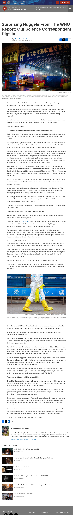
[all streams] (70, 8)
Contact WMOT (31, 512)
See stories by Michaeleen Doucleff (23, 439)
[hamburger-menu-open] (4, 2)
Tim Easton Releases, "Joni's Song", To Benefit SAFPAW (31, 476)
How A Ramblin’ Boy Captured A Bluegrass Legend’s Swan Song (33, 485)
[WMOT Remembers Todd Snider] (7, 496)
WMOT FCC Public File (62, 512)
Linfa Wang (25, 221)
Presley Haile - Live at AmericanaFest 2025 (26, 449)
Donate (66, 2)
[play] (4, 8)
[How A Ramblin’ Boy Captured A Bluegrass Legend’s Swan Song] (7, 487)
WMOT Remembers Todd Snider (23, 494)
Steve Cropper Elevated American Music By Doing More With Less (33, 458)
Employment (44, 512)
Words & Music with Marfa (21, 467)
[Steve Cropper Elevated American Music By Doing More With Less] (7, 460)
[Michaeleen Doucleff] (5, 431)
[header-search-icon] (57, 2)
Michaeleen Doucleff (21, 39)
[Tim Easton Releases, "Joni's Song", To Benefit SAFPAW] (7, 478)
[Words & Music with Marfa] (7, 469)
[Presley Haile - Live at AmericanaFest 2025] (7, 451)
